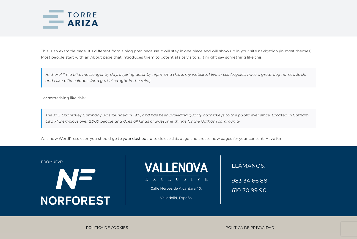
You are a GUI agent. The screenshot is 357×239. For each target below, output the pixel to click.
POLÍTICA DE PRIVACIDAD (249, 227)
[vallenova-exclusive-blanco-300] (176, 162)
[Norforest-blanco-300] (75, 170)
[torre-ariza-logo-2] (71, 8)
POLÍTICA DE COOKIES (107, 227)
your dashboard (137, 138)
